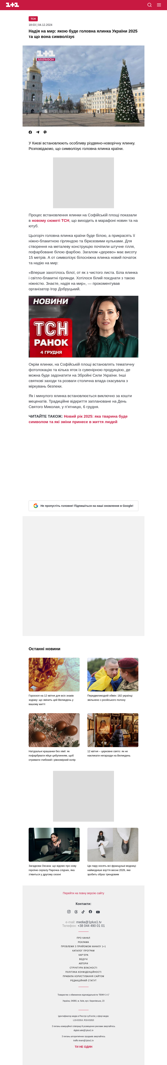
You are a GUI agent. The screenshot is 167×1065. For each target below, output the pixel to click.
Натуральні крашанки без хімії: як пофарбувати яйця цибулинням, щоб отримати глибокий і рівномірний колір (52, 755)
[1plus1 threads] (76, 912)
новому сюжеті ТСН (50, 220)
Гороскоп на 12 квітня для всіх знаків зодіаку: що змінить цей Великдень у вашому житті (51, 700)
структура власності (83, 968)
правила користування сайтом (83, 976)
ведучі (83, 959)
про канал (83, 938)
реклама (83, 942)
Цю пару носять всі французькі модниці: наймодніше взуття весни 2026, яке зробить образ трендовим (112, 870)
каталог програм (83, 951)
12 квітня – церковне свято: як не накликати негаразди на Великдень (108, 753)
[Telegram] (37, 132)
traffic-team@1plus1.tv (83, 1040)
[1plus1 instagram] (68, 912)
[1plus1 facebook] (90, 912)
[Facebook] (30, 132)
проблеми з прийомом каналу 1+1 (83, 946)
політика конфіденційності (83, 972)
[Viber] (45, 132)
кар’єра (83, 955)
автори (83, 963)
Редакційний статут (83, 980)
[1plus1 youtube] (98, 912)
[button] (159, 5)
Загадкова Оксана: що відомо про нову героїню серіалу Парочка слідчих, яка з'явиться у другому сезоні (52, 870)
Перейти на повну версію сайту (83, 893)
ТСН (33, 18)
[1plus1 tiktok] (83, 912)
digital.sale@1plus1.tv (83, 1030)
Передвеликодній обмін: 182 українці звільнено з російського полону (109, 697)
